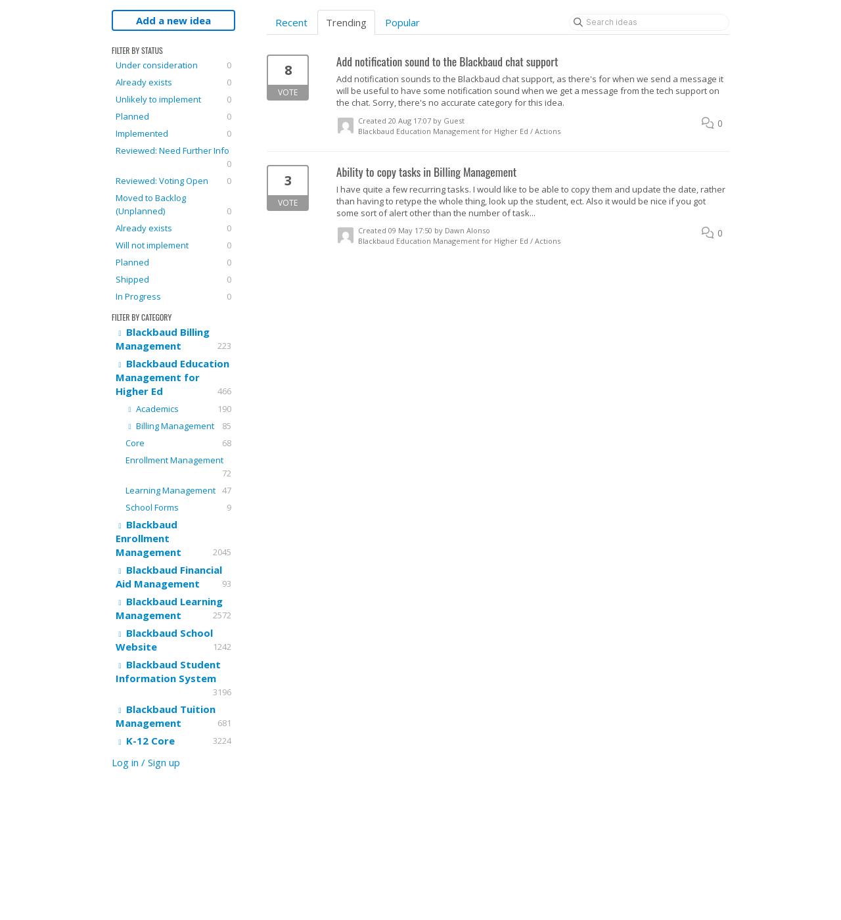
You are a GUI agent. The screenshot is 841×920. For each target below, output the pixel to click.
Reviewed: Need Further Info (173, 157)
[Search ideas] (649, 22)
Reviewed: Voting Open (173, 180)
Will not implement (173, 245)
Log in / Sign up (146, 762)
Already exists (173, 82)
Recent (291, 22)
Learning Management (178, 490)
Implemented (173, 133)
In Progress (173, 296)
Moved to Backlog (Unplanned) (173, 205)
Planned (173, 116)
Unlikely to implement (173, 99)
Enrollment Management (178, 467)
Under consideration (173, 65)
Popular (402, 22)
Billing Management (178, 425)
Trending (346, 22)
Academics (178, 408)
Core (178, 442)
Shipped (173, 279)
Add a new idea (173, 20)
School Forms (178, 507)
